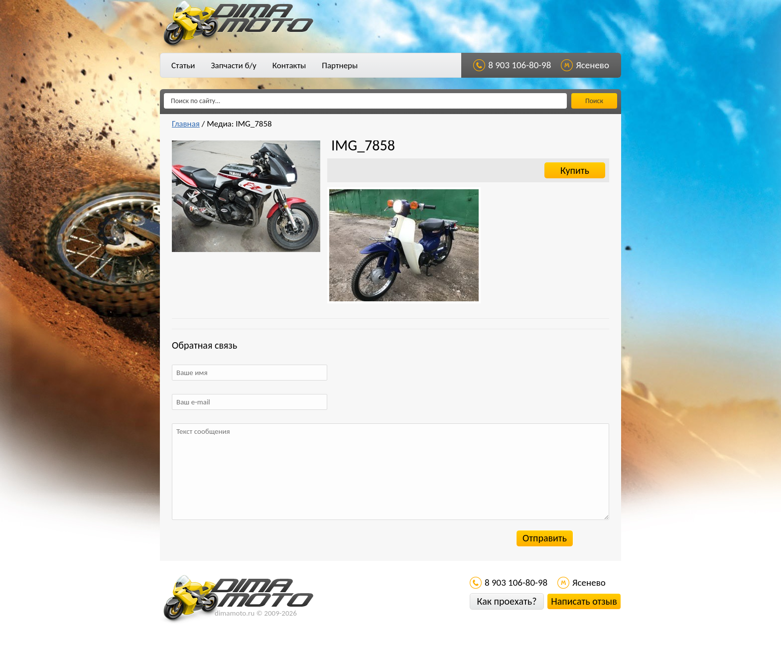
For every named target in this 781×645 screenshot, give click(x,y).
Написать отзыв (584, 601)
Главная (186, 124)
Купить (574, 170)
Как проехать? (506, 601)
